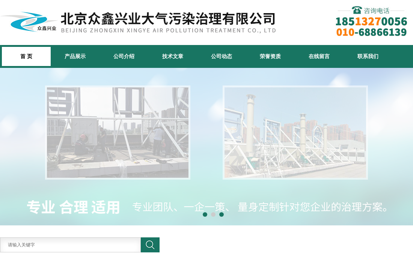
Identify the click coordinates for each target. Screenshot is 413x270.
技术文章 (172, 56)
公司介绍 (123, 56)
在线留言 (319, 56)
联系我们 (367, 56)
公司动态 (221, 56)
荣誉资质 (270, 56)
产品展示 (75, 56)
